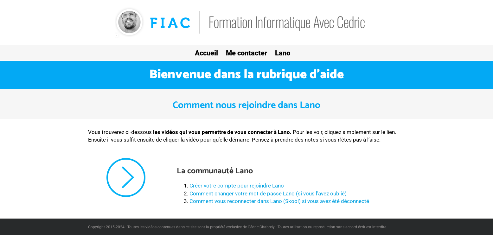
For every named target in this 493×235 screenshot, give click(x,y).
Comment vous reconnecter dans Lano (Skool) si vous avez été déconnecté (279, 201)
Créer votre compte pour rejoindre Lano (236, 185)
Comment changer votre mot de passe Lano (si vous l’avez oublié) (268, 193)
